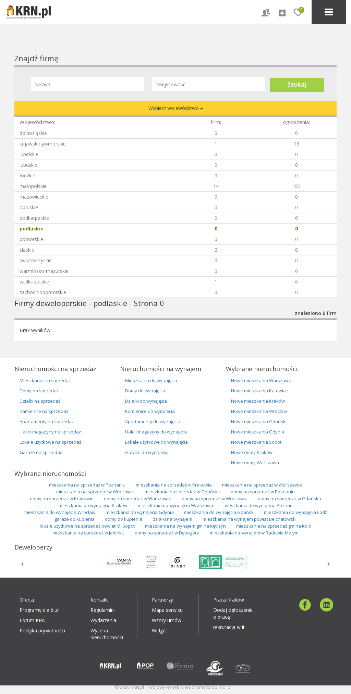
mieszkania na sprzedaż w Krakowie (174, 485)
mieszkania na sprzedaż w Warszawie (262, 485)
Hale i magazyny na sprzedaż (50, 432)
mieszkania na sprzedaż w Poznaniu (87, 485)
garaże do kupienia (75, 519)
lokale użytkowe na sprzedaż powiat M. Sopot (87, 526)
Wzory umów (166, 620)
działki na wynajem (172, 519)
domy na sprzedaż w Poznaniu (263, 492)
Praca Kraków (228, 599)
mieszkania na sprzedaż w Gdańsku (182, 492)
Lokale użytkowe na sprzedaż (50, 442)
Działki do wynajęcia (146, 401)
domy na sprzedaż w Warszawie (137, 498)
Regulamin (102, 610)
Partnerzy (162, 599)
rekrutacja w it (229, 627)
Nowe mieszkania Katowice (259, 391)
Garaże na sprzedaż (41, 452)
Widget (159, 630)
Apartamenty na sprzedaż (47, 421)
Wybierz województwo (175, 108)
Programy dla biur (39, 610)
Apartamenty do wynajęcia (152, 421)
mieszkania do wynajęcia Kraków (93, 505)
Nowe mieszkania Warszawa (261, 380)
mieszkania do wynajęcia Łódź (295, 512)
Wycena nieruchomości (106, 634)
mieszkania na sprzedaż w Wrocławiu (95, 492)
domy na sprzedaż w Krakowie (62, 498)
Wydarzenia (103, 620)
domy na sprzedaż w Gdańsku (289, 498)
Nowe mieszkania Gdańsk (258, 421)
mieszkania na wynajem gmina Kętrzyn (185, 526)
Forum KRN (33, 620)
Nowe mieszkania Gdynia (257, 432)
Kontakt (99, 599)
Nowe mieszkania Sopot (256, 442)
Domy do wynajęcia (145, 391)
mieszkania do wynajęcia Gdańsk (219, 512)
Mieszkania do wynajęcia (151, 380)
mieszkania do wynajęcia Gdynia (140, 512)
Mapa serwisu (167, 610)
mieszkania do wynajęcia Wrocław (59, 512)
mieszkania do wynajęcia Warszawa (175, 505)
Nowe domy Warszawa (255, 462)
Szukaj (297, 84)
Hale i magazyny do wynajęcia (156, 432)
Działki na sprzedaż (40, 401)
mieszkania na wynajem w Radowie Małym (254, 533)
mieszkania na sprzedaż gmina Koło (273, 526)
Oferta (27, 599)
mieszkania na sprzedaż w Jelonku (88, 533)
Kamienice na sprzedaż (44, 411)
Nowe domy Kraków (252, 452)
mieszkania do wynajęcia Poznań (258, 505)
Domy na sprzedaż (39, 391)
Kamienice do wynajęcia (150, 411)
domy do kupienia (123, 519)
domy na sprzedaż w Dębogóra (167, 533)
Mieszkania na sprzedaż (45, 380)
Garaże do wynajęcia (147, 452)
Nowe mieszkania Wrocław (259, 411)
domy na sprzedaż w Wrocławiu (214, 498)
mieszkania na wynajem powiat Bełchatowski (249, 519)
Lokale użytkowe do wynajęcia (156, 442)
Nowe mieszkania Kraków (258, 401)
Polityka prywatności (42, 630)
